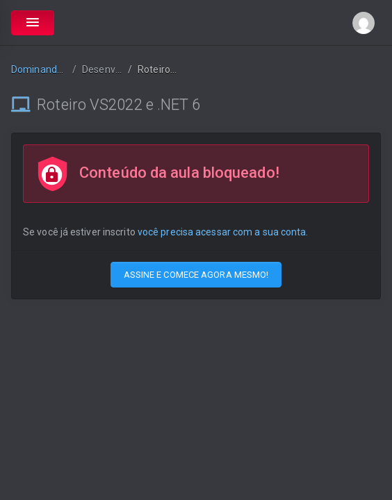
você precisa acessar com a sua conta (222, 232)
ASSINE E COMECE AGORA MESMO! (196, 274)
